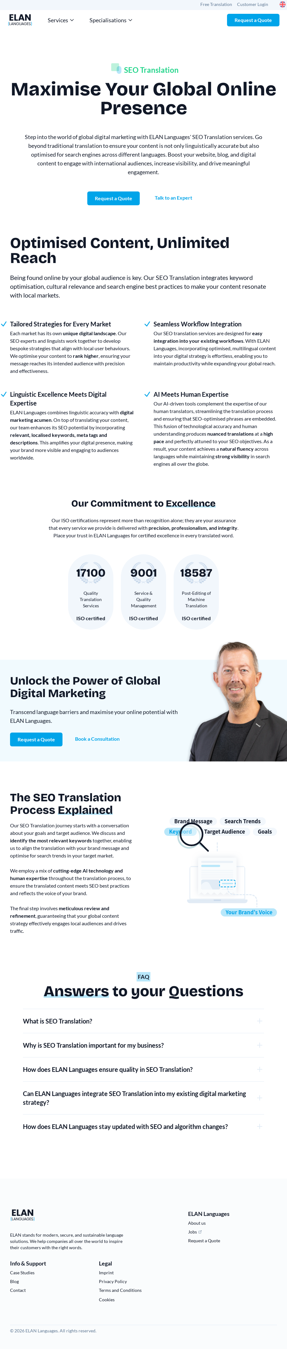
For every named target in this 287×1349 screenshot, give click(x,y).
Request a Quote (253, 20)
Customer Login (252, 4)
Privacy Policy (113, 1281)
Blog (14, 1281)
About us (197, 1223)
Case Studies (22, 1272)
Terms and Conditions (120, 1290)
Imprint (106, 1272)
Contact (18, 1290)
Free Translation (216, 4)
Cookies (107, 1299)
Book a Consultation (97, 739)
